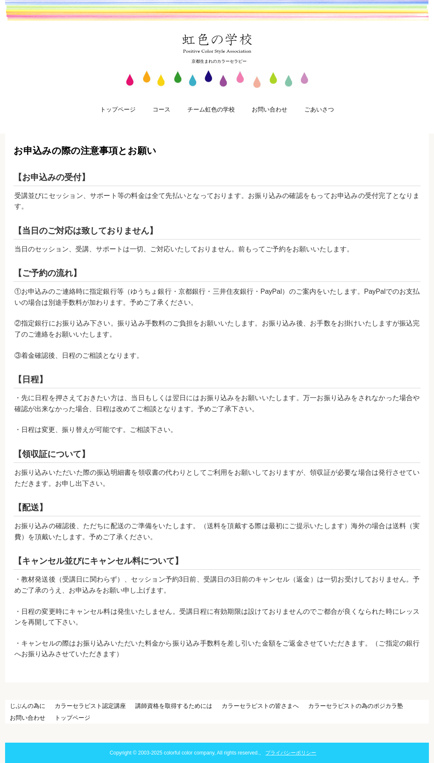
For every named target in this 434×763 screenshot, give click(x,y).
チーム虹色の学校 (211, 109)
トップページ (118, 109)
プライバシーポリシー (290, 753)
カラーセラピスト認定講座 (90, 705)
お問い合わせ (269, 109)
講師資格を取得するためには (173, 705)
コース (161, 109)
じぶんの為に (27, 705)
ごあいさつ (319, 109)
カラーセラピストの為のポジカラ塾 (355, 705)
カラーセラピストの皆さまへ (260, 705)
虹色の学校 (217, 43)
